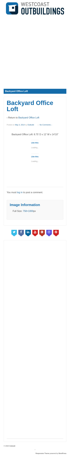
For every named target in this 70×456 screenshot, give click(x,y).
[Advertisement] (35, 51)
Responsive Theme (42, 453)
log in (20, 192)
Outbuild (31, 125)
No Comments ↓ (46, 125)
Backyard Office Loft (28, 117)
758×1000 (28, 211)
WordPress (62, 453)
